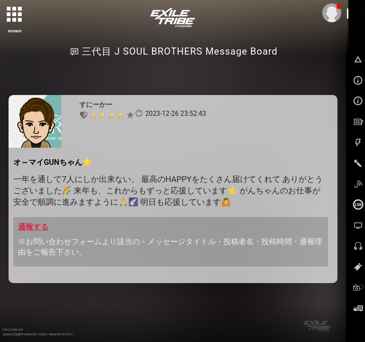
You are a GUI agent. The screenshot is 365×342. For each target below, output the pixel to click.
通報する (33, 226)
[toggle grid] (14, 14)
